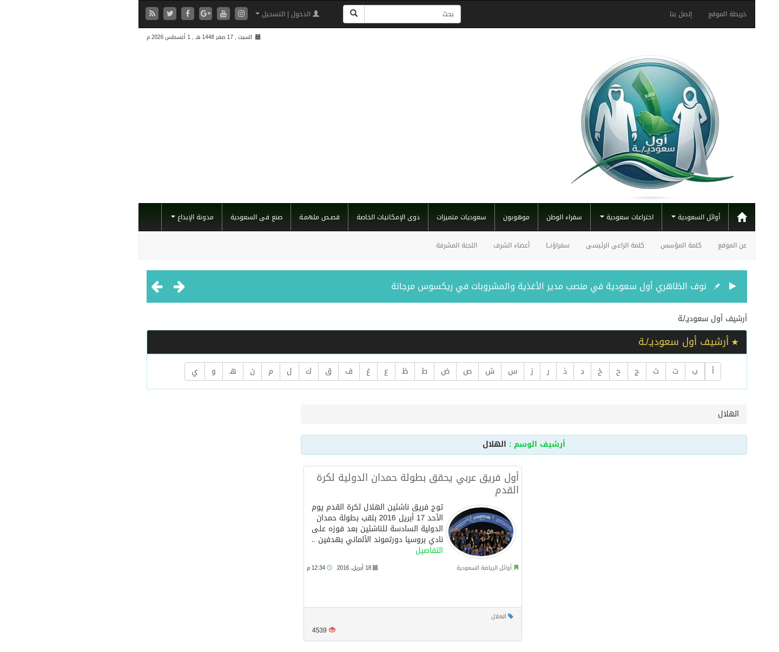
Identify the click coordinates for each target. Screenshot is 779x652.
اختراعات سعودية (569, 217)
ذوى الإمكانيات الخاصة (330, 217)
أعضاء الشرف (454, 245)
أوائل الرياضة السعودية (426, 568)
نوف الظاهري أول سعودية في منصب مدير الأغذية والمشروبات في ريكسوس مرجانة (491, 286)
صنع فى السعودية (199, 217)
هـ (175, 371)
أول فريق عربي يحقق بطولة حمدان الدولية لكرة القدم (360, 483)
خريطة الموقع (670, 14)
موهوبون (459, 217)
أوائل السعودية (638, 217)
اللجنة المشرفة (399, 245)
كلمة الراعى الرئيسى (558, 245)
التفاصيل (372, 550)
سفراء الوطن (507, 217)
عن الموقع (675, 245)
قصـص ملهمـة (262, 217)
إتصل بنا (623, 14)
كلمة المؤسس (623, 245)
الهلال (441, 616)
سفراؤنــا (500, 245)
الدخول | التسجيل (230, 14)
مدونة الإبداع (135, 217)
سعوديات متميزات (404, 217)
